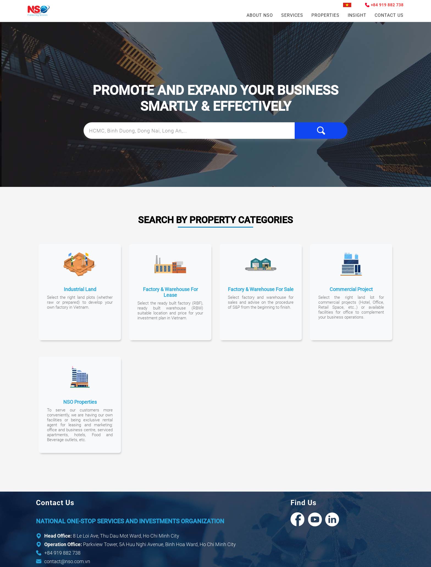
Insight (357, 15)
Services (292, 15)
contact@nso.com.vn (67, 561)
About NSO (260, 15)
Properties (325, 15)
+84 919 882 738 (387, 5)
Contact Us (389, 15)
